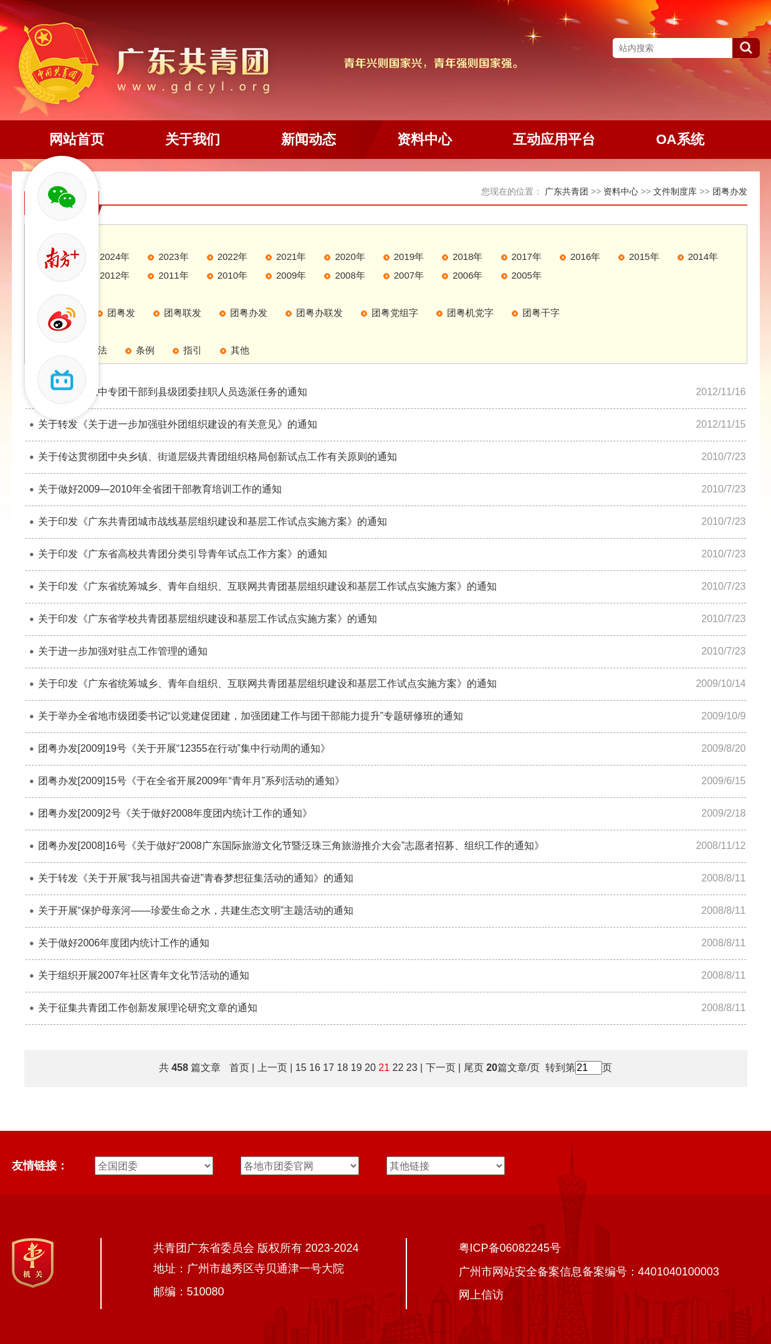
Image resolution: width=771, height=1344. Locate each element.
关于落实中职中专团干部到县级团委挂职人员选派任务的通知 (172, 391)
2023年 (173, 256)
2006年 (467, 275)
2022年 (232, 256)
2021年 (291, 256)
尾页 (472, 1067)
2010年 (232, 275)
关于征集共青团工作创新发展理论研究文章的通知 (147, 1007)
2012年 (115, 275)
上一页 (272, 1067)
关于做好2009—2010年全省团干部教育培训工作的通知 (160, 489)
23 (412, 1067)
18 (342, 1067)
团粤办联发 (319, 312)
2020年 (350, 256)
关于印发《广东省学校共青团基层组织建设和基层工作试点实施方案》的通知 (207, 618)
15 (301, 1067)
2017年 (527, 256)
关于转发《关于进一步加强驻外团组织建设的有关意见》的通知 (177, 424)
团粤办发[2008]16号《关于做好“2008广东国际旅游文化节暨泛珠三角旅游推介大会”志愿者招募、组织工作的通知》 (291, 845)
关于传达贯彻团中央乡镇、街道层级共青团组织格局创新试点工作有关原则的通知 (217, 456)
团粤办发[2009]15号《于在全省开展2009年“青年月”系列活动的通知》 (191, 780)
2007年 (409, 275)
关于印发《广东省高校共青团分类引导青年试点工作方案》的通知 (182, 554)
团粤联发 (182, 312)
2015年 (644, 256)
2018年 (467, 256)
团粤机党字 (470, 312)
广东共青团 (566, 191)
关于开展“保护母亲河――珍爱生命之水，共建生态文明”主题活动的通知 (196, 910)
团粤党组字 (394, 312)
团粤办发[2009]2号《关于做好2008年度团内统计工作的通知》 (175, 813)
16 (314, 1067)
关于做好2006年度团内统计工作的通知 (124, 943)
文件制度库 (675, 191)
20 (370, 1067)
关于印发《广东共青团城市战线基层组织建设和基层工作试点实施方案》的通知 (212, 521)
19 (356, 1067)
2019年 (409, 256)
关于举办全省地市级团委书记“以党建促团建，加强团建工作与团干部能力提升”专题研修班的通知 (251, 716)
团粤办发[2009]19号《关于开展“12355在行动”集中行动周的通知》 (184, 748)
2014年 (703, 256)
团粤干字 (541, 312)
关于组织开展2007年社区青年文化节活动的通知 (144, 975)
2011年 (173, 275)
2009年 (291, 275)
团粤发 (121, 312)
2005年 (527, 275)
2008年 (350, 275)
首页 (239, 1067)
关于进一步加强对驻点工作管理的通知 (123, 651)
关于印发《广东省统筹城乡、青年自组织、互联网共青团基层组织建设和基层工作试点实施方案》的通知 (267, 586)
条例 (145, 350)
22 (398, 1067)
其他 (240, 350)
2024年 (115, 256)
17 (328, 1067)
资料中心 (620, 191)
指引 (192, 350)
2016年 (585, 256)
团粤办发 (729, 191)
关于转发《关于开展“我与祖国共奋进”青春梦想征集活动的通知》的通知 (196, 878)
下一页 (441, 1067)
